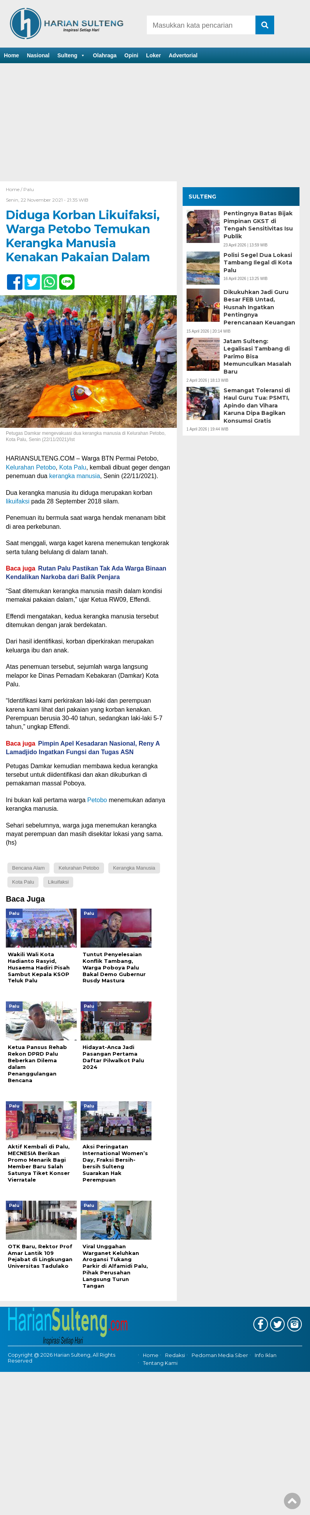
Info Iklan (266, 1355)
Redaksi (175, 1355)
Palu (28, 189)
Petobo (97, 800)
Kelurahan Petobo (31, 467)
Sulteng (71, 55)
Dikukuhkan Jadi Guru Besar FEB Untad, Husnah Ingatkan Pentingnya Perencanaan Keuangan (259, 307)
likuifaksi (17, 501)
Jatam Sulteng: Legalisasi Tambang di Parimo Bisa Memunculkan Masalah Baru (257, 356)
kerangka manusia (74, 476)
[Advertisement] (155, 122)
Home (11, 55)
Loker (153, 55)
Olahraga (105, 55)
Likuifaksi (58, 882)
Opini (131, 55)
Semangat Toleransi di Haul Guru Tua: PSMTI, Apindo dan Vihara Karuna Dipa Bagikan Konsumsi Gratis (257, 405)
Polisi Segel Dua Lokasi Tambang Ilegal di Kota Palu (258, 263)
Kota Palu (72, 467)
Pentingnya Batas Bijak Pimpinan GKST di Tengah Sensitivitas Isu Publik (258, 225)
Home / (14, 189)
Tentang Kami (160, 1363)
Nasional (38, 55)
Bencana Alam (28, 868)
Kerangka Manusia (134, 868)
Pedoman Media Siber (220, 1355)
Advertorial (183, 55)
